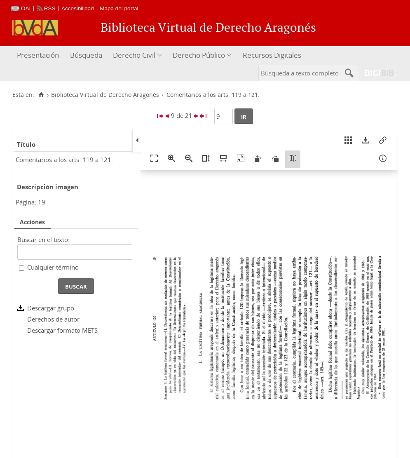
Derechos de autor (53, 319)
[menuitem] (39, 55)
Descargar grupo (50, 308)
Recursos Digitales (272, 55)
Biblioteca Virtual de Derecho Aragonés (105, 95)
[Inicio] (41, 95)
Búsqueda (86, 55)
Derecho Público (199, 55)
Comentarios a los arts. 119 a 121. (64, 159)
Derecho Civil (134, 55)
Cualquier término (53, 267)
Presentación (38, 55)
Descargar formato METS (62, 330)
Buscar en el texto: (43, 239)
